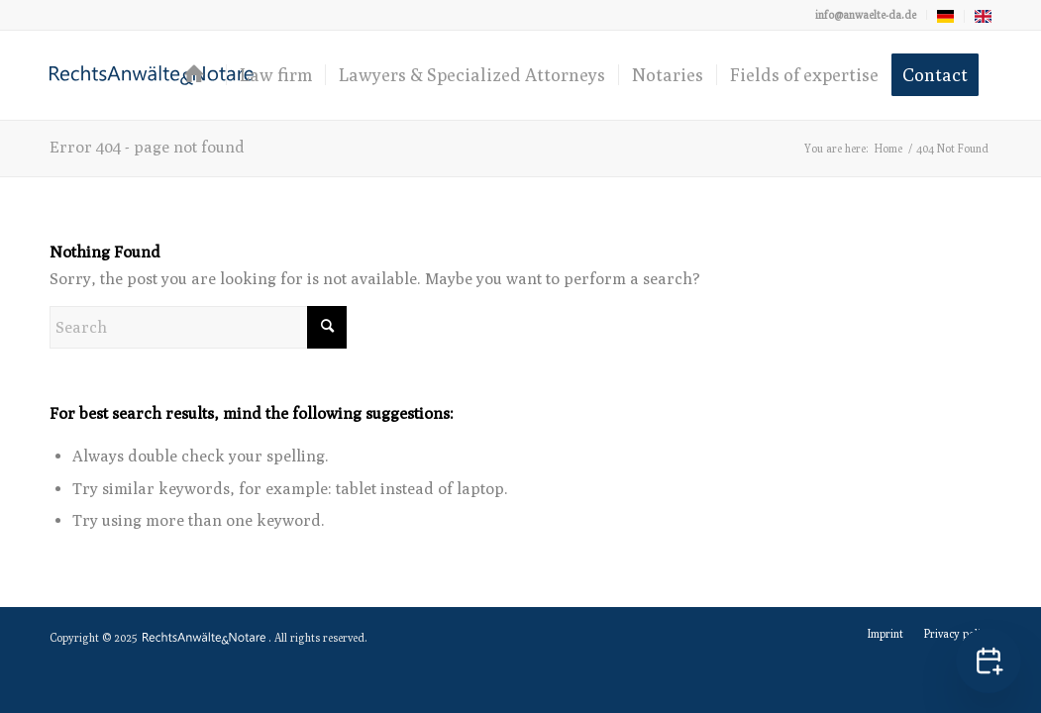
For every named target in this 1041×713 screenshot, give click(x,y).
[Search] (198, 327)
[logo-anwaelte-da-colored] (152, 75)
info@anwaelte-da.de (865, 14)
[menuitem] (866, 15)
